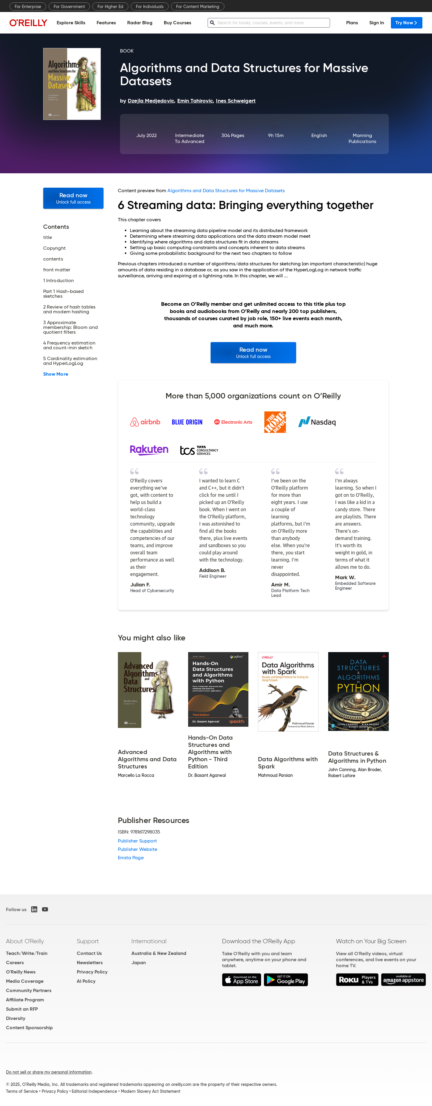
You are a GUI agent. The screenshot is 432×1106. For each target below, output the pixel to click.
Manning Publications (362, 138)
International (148, 941)
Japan (138, 962)
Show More (55, 374)
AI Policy (86, 981)
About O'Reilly (25, 941)
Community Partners (28, 990)
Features (106, 22)
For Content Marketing (197, 6)
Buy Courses (177, 22)
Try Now (406, 22)
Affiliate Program (25, 1000)
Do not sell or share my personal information (49, 1072)
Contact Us (89, 953)
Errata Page (131, 857)
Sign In (376, 22)
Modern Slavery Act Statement (150, 1091)
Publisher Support (137, 841)
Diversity (15, 1018)
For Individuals (150, 6)
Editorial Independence (94, 1091)
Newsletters (90, 962)
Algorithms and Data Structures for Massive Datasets (226, 190)
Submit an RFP (22, 1009)
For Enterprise (28, 6)
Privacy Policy (92, 972)
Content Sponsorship (29, 1027)
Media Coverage (25, 981)
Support (88, 941)
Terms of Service (22, 1091)
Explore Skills (71, 22)
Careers (15, 962)
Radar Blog (139, 22)
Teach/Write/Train (26, 953)
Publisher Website (137, 849)
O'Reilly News (20, 972)
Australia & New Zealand (158, 953)
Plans (352, 22)
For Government (69, 6)
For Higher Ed (110, 6)
